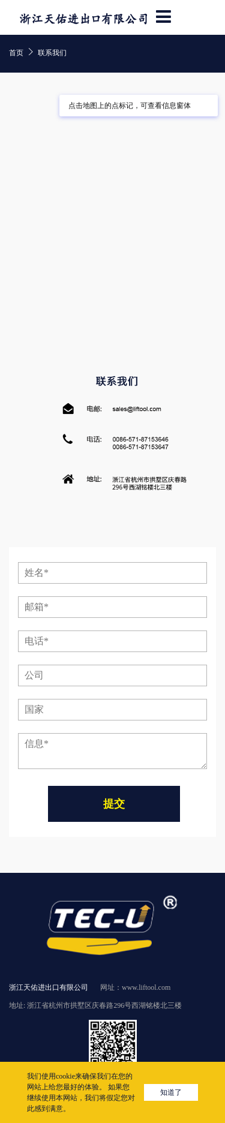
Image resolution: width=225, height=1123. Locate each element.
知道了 (171, 1092)
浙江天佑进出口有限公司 (48, 987)
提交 (114, 804)
